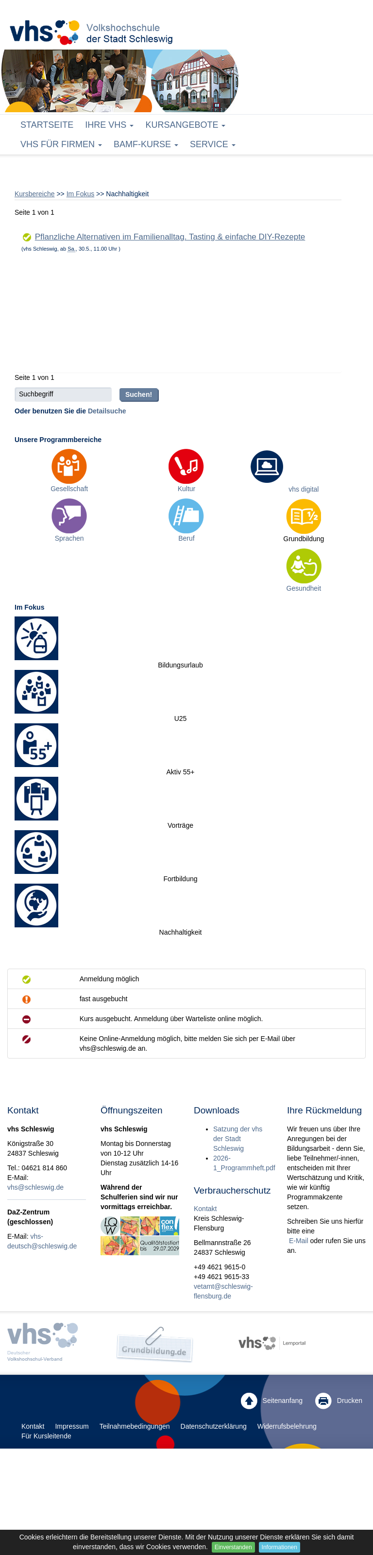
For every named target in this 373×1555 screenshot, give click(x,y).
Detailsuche (107, 411)
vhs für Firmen (61, 144)
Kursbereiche (35, 194)
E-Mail (297, 1241)
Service (213, 144)
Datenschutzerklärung (214, 1426)
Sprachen (69, 538)
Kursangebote (185, 125)
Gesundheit (304, 588)
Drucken (338, 1401)
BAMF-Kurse (146, 144)
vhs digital (303, 489)
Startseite (46, 125)
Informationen (279, 1547)
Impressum (71, 1426)
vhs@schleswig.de (35, 1187)
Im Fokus (81, 194)
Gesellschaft (69, 489)
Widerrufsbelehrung (287, 1426)
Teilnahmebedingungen (135, 1426)
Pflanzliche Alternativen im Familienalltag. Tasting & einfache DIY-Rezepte (170, 236)
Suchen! (138, 394)
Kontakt (205, 1209)
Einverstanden (233, 1547)
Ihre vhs (109, 125)
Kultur (187, 489)
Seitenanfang (272, 1401)
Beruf (186, 538)
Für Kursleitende (46, 1436)
